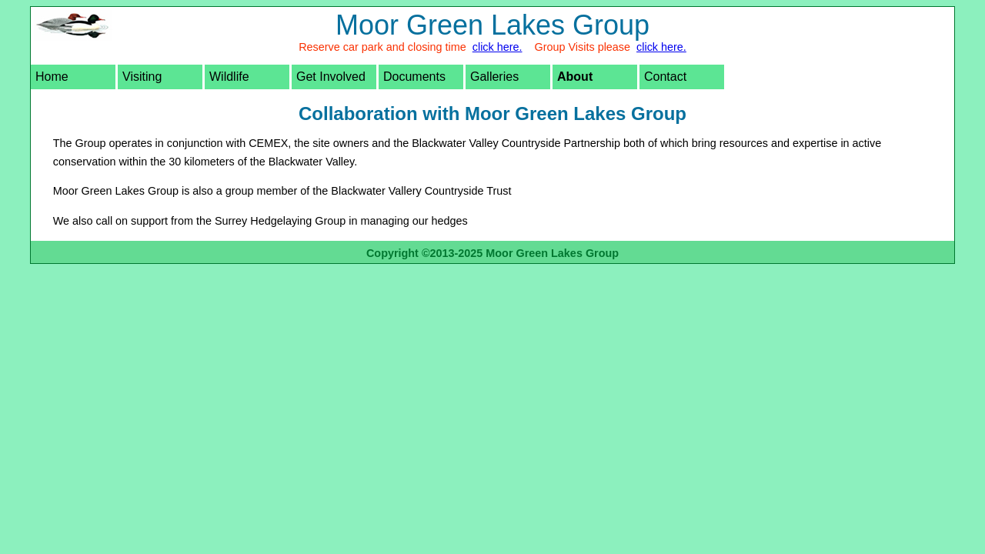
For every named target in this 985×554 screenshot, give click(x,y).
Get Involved (331, 76)
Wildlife (229, 76)
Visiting (142, 76)
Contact (665, 76)
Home (51, 76)
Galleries (494, 76)
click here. (497, 47)
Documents (414, 76)
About (575, 76)
